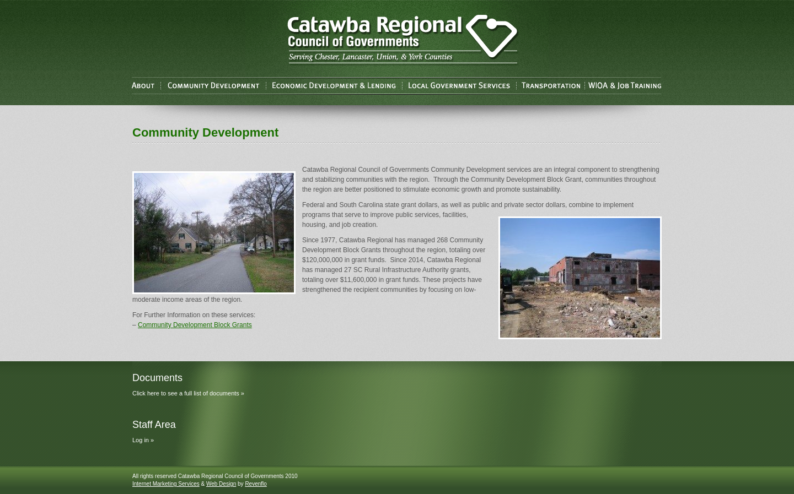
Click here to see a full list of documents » (188, 393)
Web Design (221, 484)
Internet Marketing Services (166, 484)
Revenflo (255, 484)
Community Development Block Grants (195, 325)
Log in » (143, 440)
